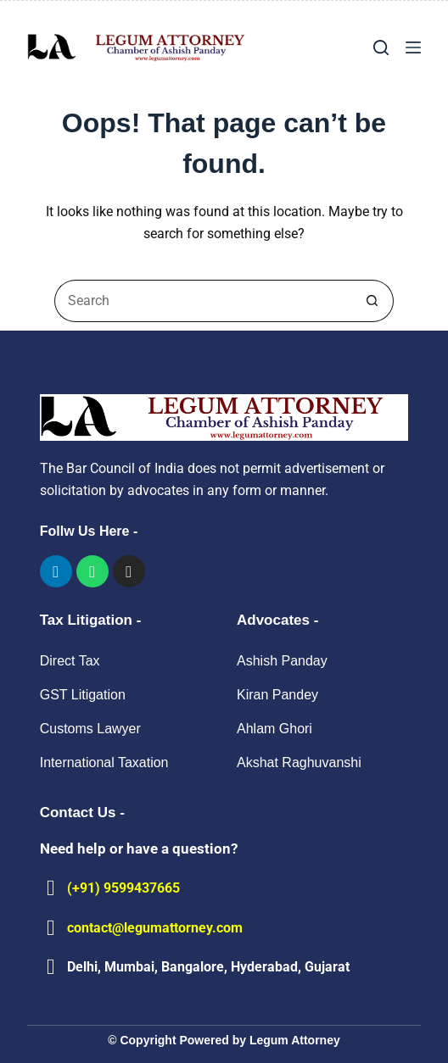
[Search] (381, 47)
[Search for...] (202, 301)
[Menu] (413, 47)
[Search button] (372, 301)
